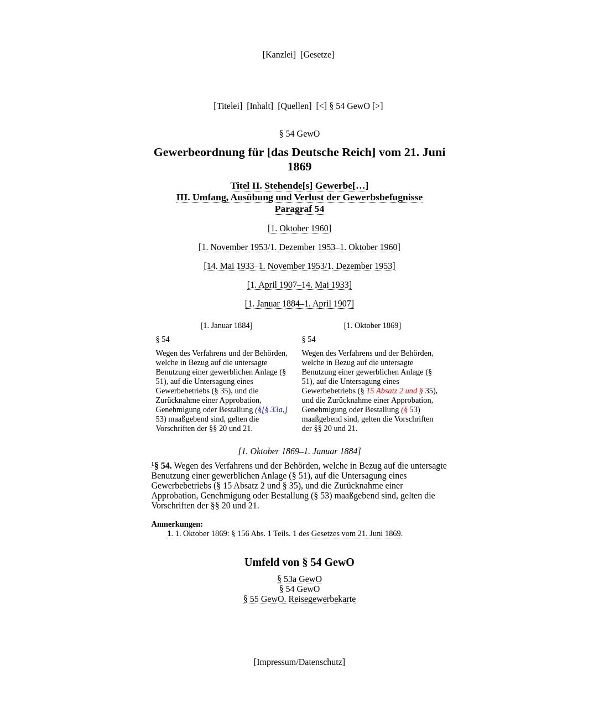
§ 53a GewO (299, 579)
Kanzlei (279, 54)
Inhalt (260, 106)
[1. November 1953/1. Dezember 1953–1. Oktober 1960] (299, 247)
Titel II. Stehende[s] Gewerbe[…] (300, 185)
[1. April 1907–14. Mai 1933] (299, 284)
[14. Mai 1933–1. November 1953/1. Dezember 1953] (299, 266)
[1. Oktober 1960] (299, 228)
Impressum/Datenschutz (299, 662)
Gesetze (317, 54)
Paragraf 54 (299, 208)
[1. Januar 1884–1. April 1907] (299, 303)
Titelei (228, 106)
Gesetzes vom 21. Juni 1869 (356, 533)
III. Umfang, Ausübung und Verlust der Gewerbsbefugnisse (299, 196)
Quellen (295, 106)
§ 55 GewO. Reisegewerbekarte (299, 599)
